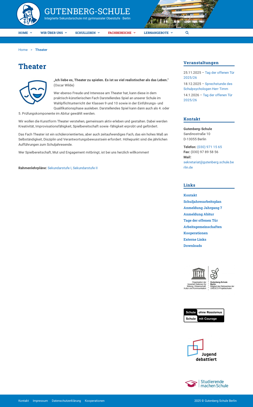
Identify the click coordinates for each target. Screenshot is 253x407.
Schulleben (89, 33)
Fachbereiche (123, 33)
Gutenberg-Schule (87, 11)
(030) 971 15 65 (209, 147)
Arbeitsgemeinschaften (203, 226)
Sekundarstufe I (59, 168)
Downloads (193, 245)
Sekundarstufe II (85, 168)
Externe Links (195, 239)
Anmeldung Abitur (199, 214)
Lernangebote (160, 33)
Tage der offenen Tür (201, 220)
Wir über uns (55, 33)
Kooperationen (196, 233)
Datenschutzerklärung (66, 401)
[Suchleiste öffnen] (187, 33)
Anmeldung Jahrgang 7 (203, 207)
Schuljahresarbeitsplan (202, 201)
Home (26, 33)
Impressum (40, 401)
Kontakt (190, 195)
